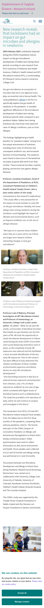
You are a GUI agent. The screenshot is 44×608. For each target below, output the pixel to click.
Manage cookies (22, 602)
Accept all (22, 593)
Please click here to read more (15, 13)
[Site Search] (34, 21)
